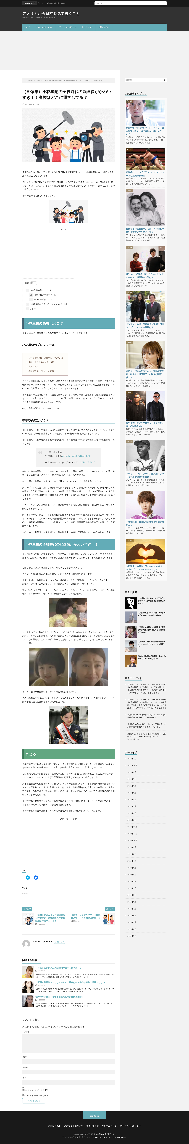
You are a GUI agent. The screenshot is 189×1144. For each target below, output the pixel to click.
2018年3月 (131, 936)
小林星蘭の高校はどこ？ (38, 290)
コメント (26, 1032)
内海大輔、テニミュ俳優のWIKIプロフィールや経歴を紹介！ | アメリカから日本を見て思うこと (146, 690)
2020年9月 (131, 847)
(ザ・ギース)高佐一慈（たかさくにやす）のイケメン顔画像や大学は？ (145, 276)
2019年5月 (131, 881)
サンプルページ (109, 1126)
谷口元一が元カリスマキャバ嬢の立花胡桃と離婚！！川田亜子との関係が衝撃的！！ (145, 374)
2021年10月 (132, 765)
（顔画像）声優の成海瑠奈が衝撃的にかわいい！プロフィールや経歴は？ (151, 644)
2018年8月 (131, 902)
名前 (24, 1057)
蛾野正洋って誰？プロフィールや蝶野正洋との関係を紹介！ (145, 424)
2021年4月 (131, 799)
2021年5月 (131, 793)
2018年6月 (131, 915)
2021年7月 (131, 779)
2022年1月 (131, 759)
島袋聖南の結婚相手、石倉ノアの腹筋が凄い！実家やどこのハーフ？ (145, 230)
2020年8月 (131, 854)
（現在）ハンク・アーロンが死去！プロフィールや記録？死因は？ (145, 475)
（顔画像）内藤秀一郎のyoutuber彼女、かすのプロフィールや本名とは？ (145, 568)
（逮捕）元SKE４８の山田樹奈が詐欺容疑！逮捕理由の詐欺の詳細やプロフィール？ (50, 918)
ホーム (27, 27)
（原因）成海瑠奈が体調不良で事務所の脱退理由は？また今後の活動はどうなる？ (151, 629)
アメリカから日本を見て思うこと (51, 13)
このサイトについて (44, 27)
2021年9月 (131, 772)
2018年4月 (131, 929)
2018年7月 (131, 909)
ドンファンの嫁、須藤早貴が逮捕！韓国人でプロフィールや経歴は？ (145, 326)
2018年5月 (131, 922)
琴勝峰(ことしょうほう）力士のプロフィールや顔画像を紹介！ (145, 174)
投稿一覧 (58, 942)
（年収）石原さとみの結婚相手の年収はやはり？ (58, 968)
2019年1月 (131, 888)
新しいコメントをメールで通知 (35, 1090)
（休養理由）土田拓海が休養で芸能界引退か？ (145, 523)
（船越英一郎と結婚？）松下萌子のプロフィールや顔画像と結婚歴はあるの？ (151, 600)
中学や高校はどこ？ (40, 299)
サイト (25, 1078)
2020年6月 (131, 868)
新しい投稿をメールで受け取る (35, 1095)
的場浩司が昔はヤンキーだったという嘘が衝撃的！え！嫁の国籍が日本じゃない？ (145, 131)
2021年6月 (131, 786)
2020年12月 (132, 827)
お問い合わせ (103, 27)
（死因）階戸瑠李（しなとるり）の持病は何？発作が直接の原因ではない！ (71, 982)
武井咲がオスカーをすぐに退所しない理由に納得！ (59, 997)
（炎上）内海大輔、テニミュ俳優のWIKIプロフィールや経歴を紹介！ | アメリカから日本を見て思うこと (146, 705)
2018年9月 (131, 895)
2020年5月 (131, 874)
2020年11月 (132, 834)
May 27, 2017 (88, 462)
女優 (37, 104)
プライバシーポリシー (67, 27)
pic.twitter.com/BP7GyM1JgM (76, 456)
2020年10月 (132, 840)
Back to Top (94, 1116)
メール (25, 1067)
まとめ (31, 308)
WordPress (121, 1137)
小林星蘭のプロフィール (42, 295)
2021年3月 (131, 806)
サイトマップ (87, 27)
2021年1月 (131, 820)
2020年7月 (131, 861)
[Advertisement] (94, 50)
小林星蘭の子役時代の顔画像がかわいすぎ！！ (48, 304)
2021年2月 (131, 813)
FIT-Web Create (98, 1137)
